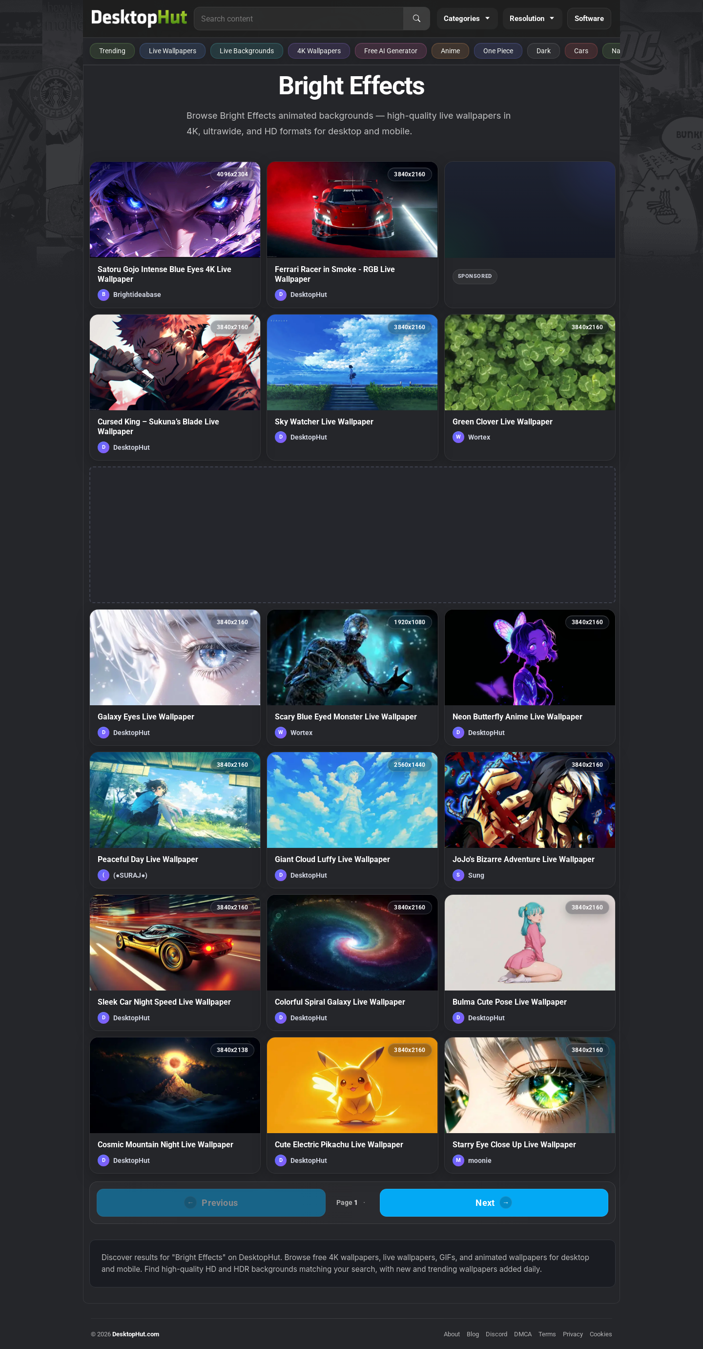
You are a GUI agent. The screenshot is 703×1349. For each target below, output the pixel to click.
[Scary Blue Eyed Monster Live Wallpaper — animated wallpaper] (352, 677)
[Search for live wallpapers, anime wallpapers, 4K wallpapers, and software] (298, 18)
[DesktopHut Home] (139, 18)
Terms (547, 1334)
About (452, 1334)
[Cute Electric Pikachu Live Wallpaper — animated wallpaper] (352, 1105)
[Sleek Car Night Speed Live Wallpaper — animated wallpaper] (175, 963)
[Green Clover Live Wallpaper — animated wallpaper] (530, 387)
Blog (473, 1334)
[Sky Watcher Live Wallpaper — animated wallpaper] (352, 387)
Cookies (601, 1334)
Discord (496, 1334)
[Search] (416, 18)
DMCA (523, 1334)
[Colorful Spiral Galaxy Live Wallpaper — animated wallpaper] (352, 963)
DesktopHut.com (135, 1334)
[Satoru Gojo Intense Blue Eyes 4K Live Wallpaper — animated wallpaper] (175, 234)
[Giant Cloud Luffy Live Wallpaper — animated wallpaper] (352, 820)
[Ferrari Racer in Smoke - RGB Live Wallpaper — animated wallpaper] (352, 234)
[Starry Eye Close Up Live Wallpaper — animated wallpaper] (530, 1105)
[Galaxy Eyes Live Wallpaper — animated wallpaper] (175, 677)
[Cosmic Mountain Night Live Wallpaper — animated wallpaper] (175, 1105)
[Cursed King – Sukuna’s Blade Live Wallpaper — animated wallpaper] (175, 387)
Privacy (573, 1334)
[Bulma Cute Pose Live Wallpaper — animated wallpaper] (530, 963)
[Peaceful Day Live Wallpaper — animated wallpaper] (175, 820)
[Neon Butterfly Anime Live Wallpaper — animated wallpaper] (530, 677)
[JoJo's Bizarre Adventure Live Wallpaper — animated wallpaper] (530, 820)
